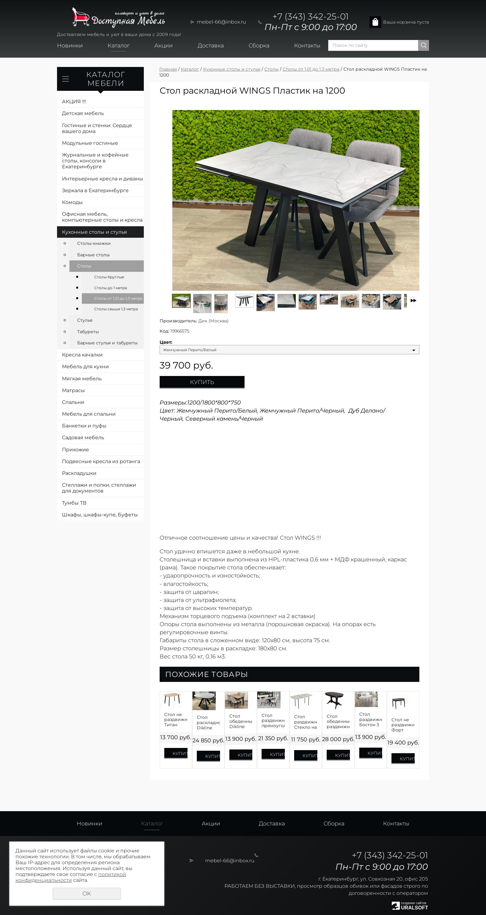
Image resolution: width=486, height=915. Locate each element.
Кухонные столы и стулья (94, 232)
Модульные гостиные (90, 143)
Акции (163, 45)
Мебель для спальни (89, 414)
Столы (84, 266)
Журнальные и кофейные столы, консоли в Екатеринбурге (95, 161)
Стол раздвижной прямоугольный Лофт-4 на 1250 (273, 720)
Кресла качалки (82, 355)
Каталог (119, 45)
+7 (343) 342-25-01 (310, 16)
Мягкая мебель (82, 379)
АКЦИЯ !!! (74, 101)
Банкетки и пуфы (84, 426)
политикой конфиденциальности (70, 877)
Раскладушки (79, 473)
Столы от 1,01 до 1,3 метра (118, 298)
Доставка (211, 45)
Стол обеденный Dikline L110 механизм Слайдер (241, 721)
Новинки (70, 45)
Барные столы (93, 255)
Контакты (307, 45)
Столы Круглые (109, 277)
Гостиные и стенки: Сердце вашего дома (97, 128)
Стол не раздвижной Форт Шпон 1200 (403, 725)
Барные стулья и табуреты (107, 343)
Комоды (72, 202)
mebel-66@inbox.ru (221, 22)
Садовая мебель (83, 437)
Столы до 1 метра (110, 287)
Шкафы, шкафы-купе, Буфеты (100, 515)
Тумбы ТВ (74, 503)
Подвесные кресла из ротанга (101, 461)
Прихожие (75, 450)
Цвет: (166, 342)
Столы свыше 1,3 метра (116, 309)
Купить (202, 382)
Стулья (84, 320)
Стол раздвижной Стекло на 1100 (305, 722)
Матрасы (73, 390)
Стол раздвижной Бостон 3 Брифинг (370, 719)
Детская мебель (83, 113)
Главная (168, 69)
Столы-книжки (94, 243)
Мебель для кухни (85, 366)
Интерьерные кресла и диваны (102, 179)
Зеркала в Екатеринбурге (95, 190)
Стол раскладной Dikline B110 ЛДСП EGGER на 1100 (208, 722)
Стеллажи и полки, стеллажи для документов (99, 488)
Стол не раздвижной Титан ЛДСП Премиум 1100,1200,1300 (176, 719)
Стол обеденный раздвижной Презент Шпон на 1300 (338, 721)
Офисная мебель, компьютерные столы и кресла (102, 217)
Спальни (73, 402)
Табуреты (88, 331)
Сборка (259, 45)
